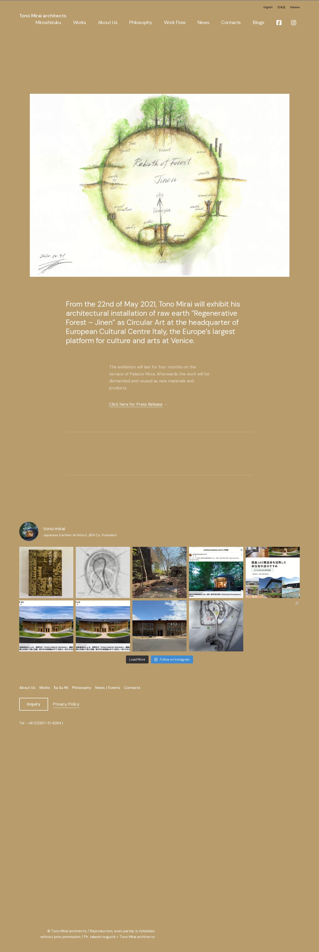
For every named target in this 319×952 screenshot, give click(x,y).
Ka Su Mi (61, 687)
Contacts (132, 687)
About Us (27, 687)
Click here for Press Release (136, 404)
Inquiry (33, 704)
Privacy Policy (66, 704)
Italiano (295, 6)
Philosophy (81, 687)
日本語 (281, 6)
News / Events (107, 687)
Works (44, 687)
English (268, 6)
